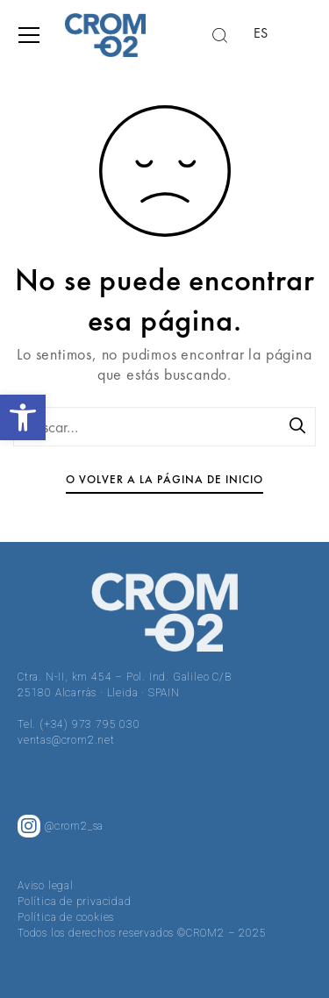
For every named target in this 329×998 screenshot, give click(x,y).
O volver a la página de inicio (164, 479)
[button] (23, 417)
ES (261, 33)
